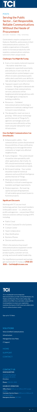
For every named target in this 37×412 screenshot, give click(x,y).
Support (7, 352)
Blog (19, 34)
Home (6, 348)
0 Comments (13, 34)
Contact (8, 356)
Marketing (25, 34)
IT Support (6, 342)
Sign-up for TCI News (9, 315)
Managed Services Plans (11, 339)
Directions (6, 379)
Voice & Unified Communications (13, 332)
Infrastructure (7, 335)
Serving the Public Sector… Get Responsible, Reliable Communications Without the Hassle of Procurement (18, 24)
